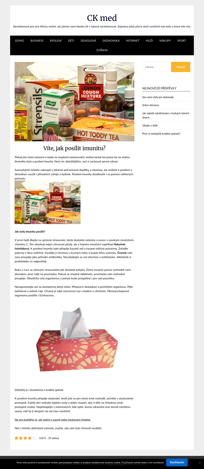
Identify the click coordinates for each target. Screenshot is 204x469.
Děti (71, 40)
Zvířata (102, 50)
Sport (181, 40)
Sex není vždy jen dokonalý (158, 97)
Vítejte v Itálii (150, 125)
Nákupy (165, 40)
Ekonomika (111, 40)
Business (37, 40)
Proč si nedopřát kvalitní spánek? (161, 133)
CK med (102, 18)
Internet (133, 40)
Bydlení (56, 40)
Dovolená (88, 40)
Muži (149, 40)
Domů (19, 40)
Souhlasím (177, 462)
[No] (199, 462)
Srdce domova (150, 105)
